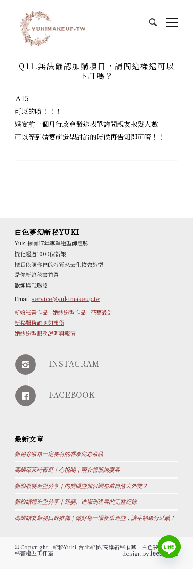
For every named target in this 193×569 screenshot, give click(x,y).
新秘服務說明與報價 (39, 322)
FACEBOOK (72, 394)
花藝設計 (102, 312)
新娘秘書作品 (31, 312)
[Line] (169, 546)
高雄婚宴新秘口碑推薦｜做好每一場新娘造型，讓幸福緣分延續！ (95, 518)
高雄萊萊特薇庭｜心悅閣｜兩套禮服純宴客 (67, 470)
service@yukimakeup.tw (66, 299)
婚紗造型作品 (69, 312)
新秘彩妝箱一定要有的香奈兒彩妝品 (59, 454)
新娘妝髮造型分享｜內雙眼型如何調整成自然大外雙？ (81, 486)
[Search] (148, 17)
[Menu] (167, 17)
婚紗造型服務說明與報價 (45, 333)
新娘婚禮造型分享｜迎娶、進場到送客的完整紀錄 (76, 502)
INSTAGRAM (74, 363)
